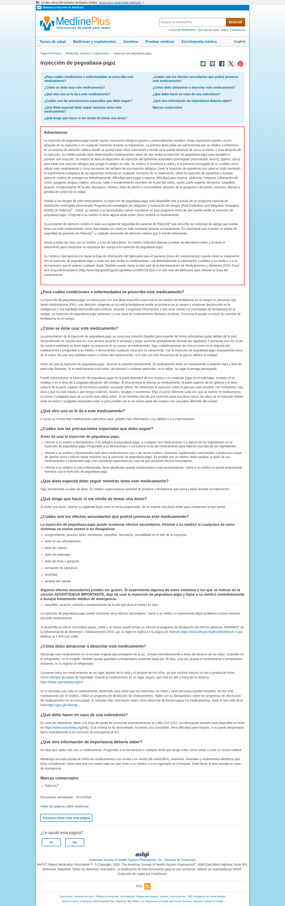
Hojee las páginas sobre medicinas (64, 806)
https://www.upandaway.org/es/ (61, 682)
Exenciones (66, 896)
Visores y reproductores (173, 896)
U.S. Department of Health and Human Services (166, 901)
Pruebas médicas (159, 42)
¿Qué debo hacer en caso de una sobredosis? (187, 94)
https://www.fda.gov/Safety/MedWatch (208, 632)
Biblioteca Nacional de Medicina (63, 7)
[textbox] (193, 22)
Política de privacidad (107, 896)
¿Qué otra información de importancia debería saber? (192, 101)
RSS (143, 886)
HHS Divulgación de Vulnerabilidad (206, 896)
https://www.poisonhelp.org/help (67, 727)
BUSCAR (235, 22)
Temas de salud (53, 42)
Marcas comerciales (167, 107)
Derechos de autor (84, 896)
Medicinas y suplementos (94, 42)
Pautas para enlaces (147, 896)
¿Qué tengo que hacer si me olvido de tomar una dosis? (85, 118)
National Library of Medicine (77, 901)
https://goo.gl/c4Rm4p (62, 705)
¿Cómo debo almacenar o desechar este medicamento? (194, 87)
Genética (130, 42)
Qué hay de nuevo (209, 30)
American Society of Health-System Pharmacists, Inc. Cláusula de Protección (142, 860)
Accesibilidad (127, 896)
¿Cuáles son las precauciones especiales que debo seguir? (88, 101)
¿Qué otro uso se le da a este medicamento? (77, 94)
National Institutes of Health (208, 901)
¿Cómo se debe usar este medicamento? (74, 87)
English (239, 41)
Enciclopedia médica (199, 42)
